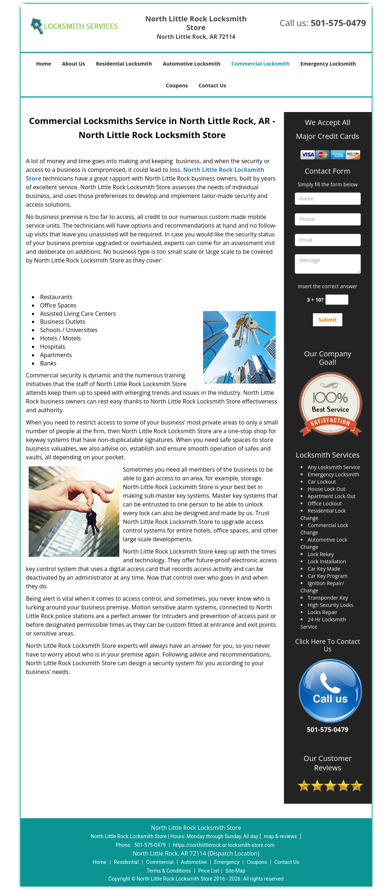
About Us (73, 63)
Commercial (159, 862)
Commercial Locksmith (260, 63)
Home (43, 63)
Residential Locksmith (124, 63)
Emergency (226, 862)
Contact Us (212, 85)
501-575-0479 (338, 23)
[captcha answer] (336, 299)
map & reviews (281, 836)
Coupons (176, 85)
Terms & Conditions (169, 871)
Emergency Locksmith (328, 63)
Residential (126, 862)
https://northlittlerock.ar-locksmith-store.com (224, 845)
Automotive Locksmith (191, 63)
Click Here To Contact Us (327, 645)
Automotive (194, 862)
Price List (208, 871)
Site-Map (235, 871)
